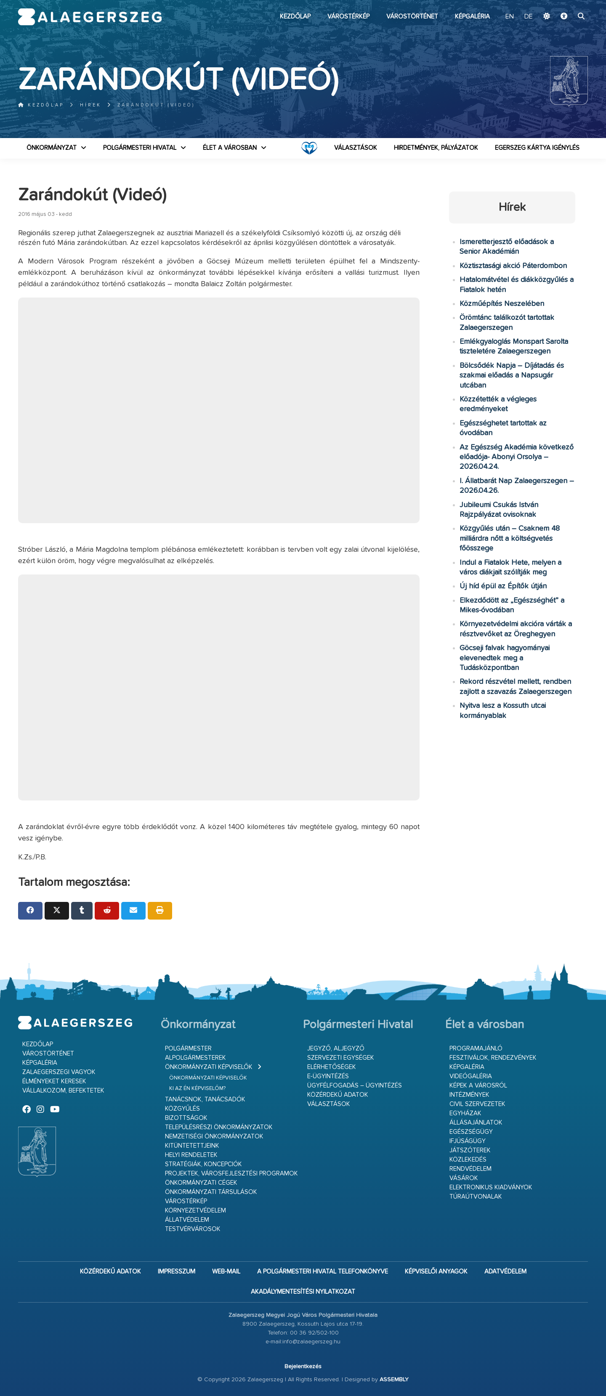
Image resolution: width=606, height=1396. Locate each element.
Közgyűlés (182, 1109)
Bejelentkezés (303, 1366)
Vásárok (463, 1178)
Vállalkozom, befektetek (63, 1091)
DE (528, 16)
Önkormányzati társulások (211, 1192)
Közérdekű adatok (337, 1095)
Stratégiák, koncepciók (203, 1164)
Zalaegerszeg (90, 16)
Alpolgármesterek (195, 1058)
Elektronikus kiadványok (490, 1187)
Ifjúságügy (467, 1141)
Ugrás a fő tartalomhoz (567, 4)
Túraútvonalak (475, 1197)
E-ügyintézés (328, 1076)
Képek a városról (478, 1085)
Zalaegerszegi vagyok (59, 1072)
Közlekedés (467, 1160)
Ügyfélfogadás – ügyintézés (354, 1085)
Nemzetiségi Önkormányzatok (214, 1136)
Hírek (90, 105)
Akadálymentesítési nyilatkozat (303, 1292)
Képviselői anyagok (436, 1271)
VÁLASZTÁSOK (355, 148)
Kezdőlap (295, 16)
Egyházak (465, 1113)
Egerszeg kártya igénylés (537, 148)
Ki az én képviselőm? (197, 1088)
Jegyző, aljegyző (335, 1048)
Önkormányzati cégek (201, 1183)
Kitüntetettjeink (192, 1146)
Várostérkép (348, 16)
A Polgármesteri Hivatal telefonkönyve (322, 1271)
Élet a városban (230, 148)
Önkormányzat (52, 148)
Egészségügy (471, 1132)
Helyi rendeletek (191, 1155)
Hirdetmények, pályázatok (436, 148)
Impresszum (176, 1271)
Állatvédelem (187, 1220)
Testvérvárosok (193, 1229)
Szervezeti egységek (340, 1058)
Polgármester (188, 1048)
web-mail (226, 1271)
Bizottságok (186, 1118)
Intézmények (469, 1095)
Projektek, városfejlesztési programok (231, 1173)
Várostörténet (412, 16)
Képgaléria (472, 16)
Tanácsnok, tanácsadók (205, 1099)
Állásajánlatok (475, 1122)
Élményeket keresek (54, 1081)
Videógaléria (470, 1076)
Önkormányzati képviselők (208, 1067)
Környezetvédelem (195, 1210)
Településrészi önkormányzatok (219, 1127)
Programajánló (475, 1048)
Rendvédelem (470, 1169)
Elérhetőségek (331, 1067)
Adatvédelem (505, 1271)
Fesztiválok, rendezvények (493, 1058)
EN (509, 16)
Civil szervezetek (477, 1104)
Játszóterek (470, 1150)
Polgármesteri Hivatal (139, 148)
